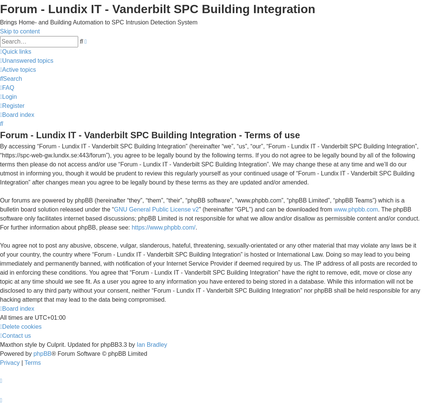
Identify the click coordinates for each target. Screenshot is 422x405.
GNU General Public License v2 (156, 209)
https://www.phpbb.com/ (163, 227)
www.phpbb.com (356, 209)
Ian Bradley (152, 345)
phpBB (42, 354)
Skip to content (20, 31)
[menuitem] (26, 60)
